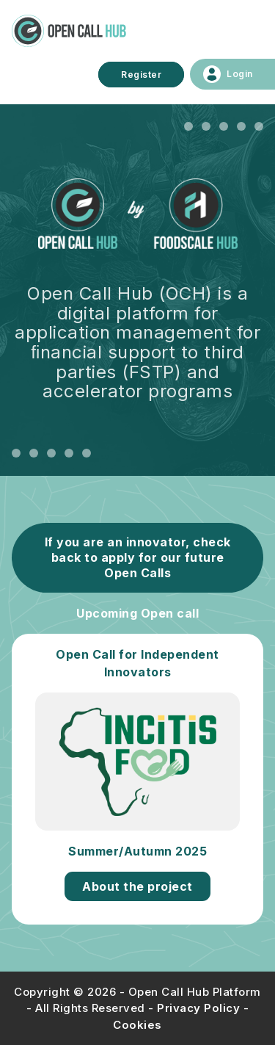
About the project (137, 886)
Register (141, 74)
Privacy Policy (198, 1008)
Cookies (137, 1025)
